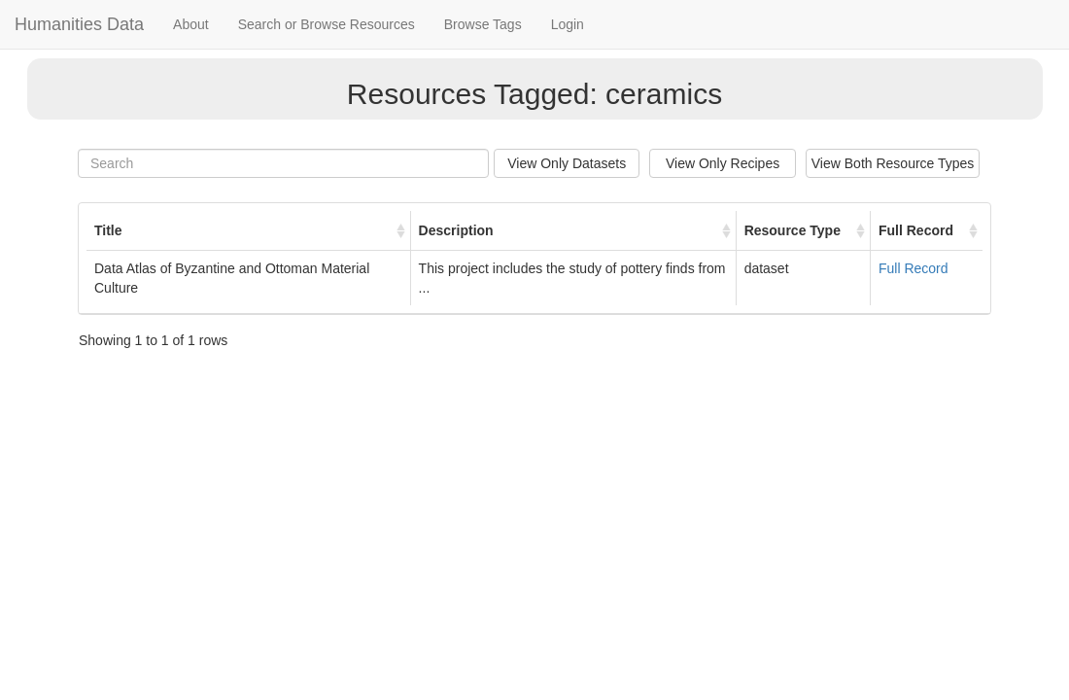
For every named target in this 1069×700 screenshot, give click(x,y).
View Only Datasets (566, 163)
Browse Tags (483, 24)
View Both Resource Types (893, 163)
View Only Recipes (722, 163)
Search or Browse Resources (326, 24)
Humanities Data (79, 24)
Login (567, 24)
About (191, 24)
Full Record (913, 268)
